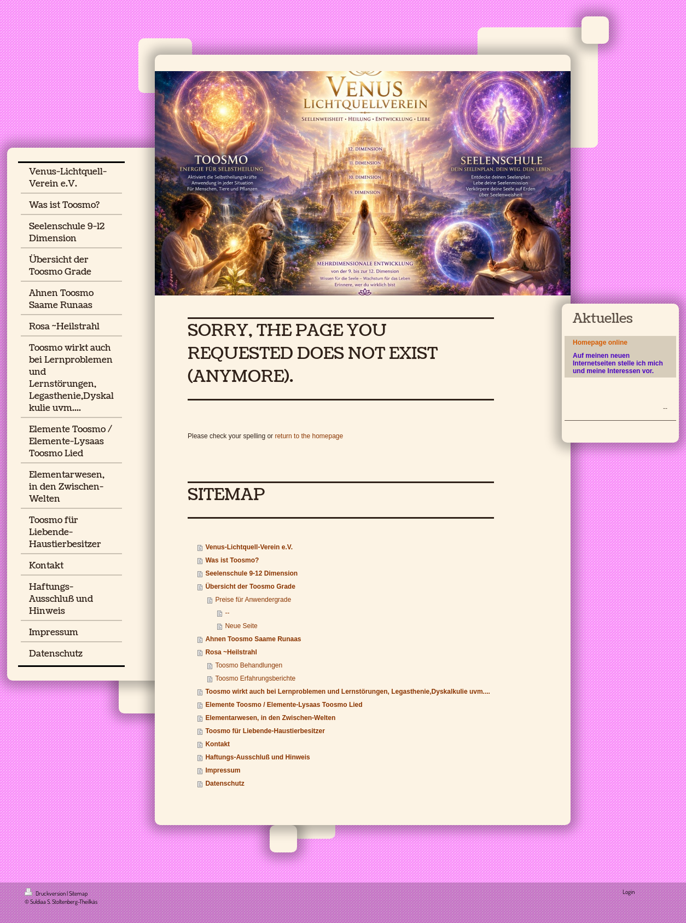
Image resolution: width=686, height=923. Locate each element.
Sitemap (78, 893)
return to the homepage (309, 436)
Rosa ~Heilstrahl (231, 652)
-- (227, 613)
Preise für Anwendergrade (253, 599)
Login (629, 892)
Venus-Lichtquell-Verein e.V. (249, 547)
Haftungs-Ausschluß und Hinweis (257, 757)
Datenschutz (224, 783)
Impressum (222, 770)
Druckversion (46, 893)
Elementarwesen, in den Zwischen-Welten (270, 718)
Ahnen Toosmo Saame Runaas (253, 639)
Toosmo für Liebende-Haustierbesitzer (264, 731)
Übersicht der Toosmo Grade (250, 586)
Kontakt (217, 744)
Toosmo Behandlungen (248, 665)
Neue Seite (241, 626)
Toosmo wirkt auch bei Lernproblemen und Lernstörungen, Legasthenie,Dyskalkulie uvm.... (347, 691)
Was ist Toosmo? (232, 560)
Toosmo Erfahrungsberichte (255, 678)
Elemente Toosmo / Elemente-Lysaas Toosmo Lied (283, 705)
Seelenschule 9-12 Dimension (251, 573)
